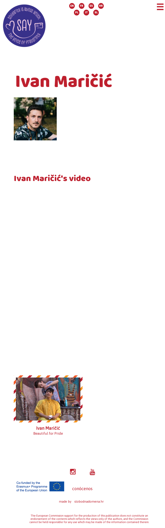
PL (76, 12)
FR (81, 6)
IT (86, 12)
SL (96, 12)
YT (92, 472)
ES (91, 6)
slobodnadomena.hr (89, 501)
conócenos (82, 488)
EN (72, 6)
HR (101, 6)
